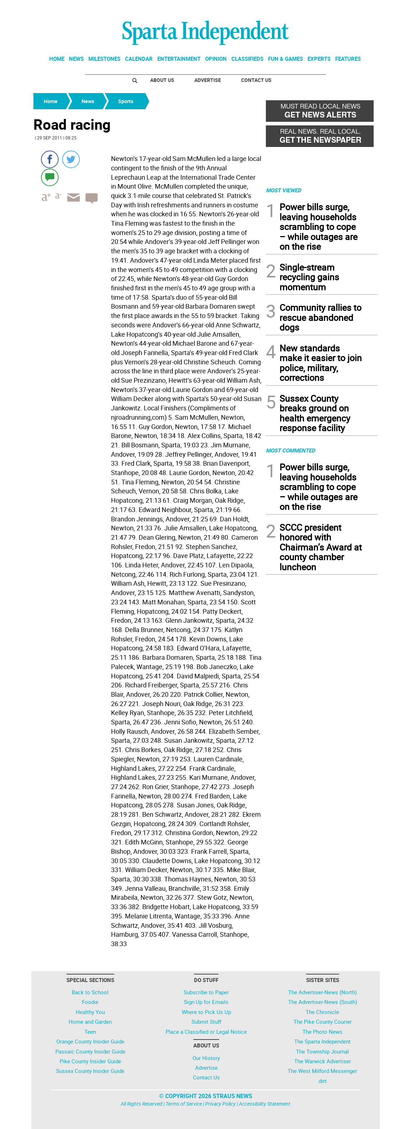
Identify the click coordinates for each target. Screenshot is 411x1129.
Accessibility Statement (264, 1103)
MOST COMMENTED (290, 450)
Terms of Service (184, 1103)
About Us (162, 80)
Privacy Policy (220, 1103)
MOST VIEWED (283, 190)
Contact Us (256, 80)
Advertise (207, 80)
